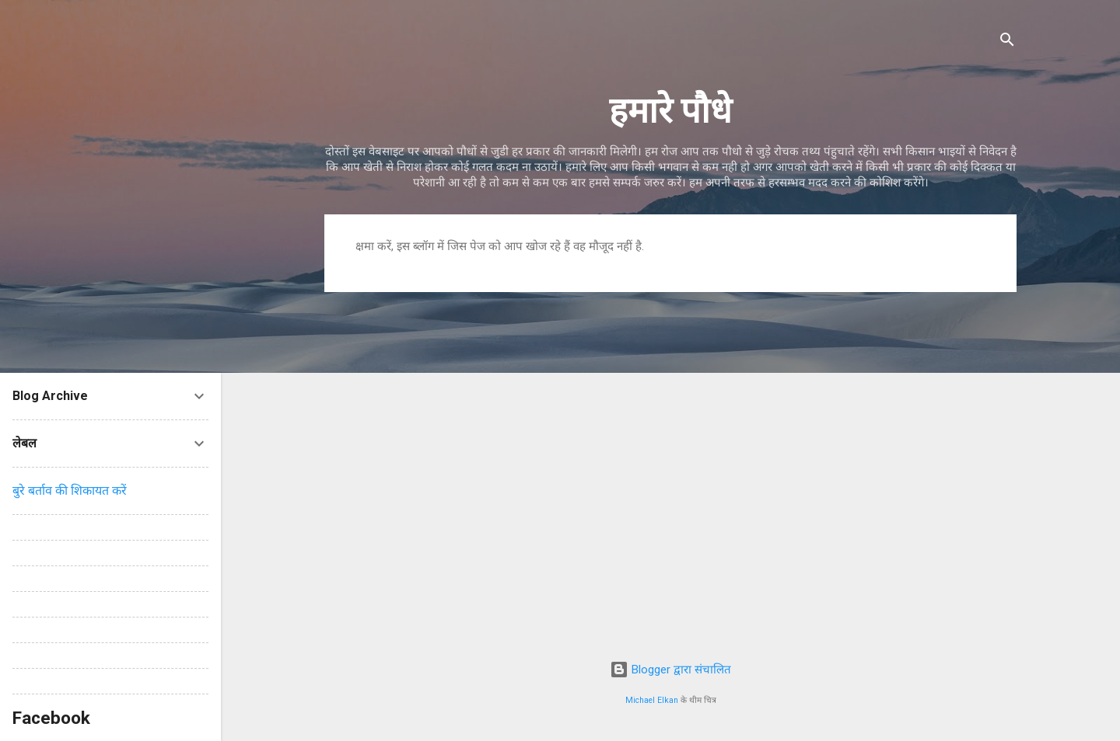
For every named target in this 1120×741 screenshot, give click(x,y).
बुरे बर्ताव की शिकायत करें (69, 490)
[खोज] (1007, 42)
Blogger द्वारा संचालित (670, 670)
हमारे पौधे (670, 110)
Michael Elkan (651, 700)
